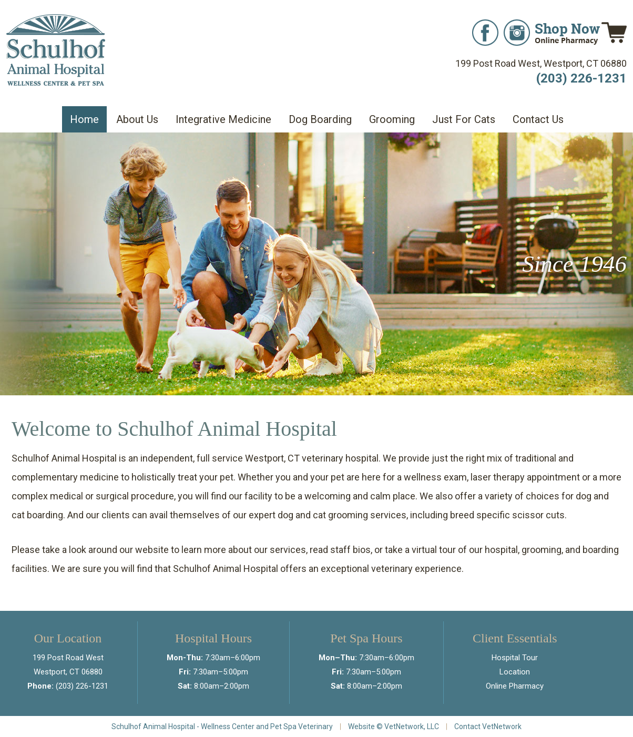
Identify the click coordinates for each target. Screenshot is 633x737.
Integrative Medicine (223, 119)
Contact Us (538, 119)
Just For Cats (463, 119)
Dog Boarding (320, 119)
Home (84, 119)
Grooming (392, 119)
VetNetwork (404, 726)
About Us (137, 119)
